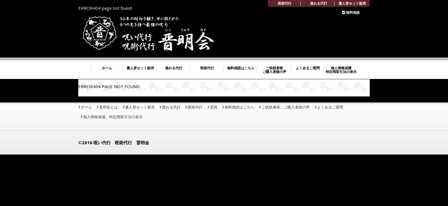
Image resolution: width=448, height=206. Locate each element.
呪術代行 (284, 3)
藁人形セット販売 (352, 3)
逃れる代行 (318, 3)
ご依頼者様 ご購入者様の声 (274, 70)
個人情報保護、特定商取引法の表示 (113, 116)
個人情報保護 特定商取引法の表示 (341, 70)
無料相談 (353, 12)
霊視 (213, 107)
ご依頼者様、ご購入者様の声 (285, 107)
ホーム (107, 68)
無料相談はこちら (241, 68)
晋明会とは (108, 107)
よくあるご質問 (308, 68)
